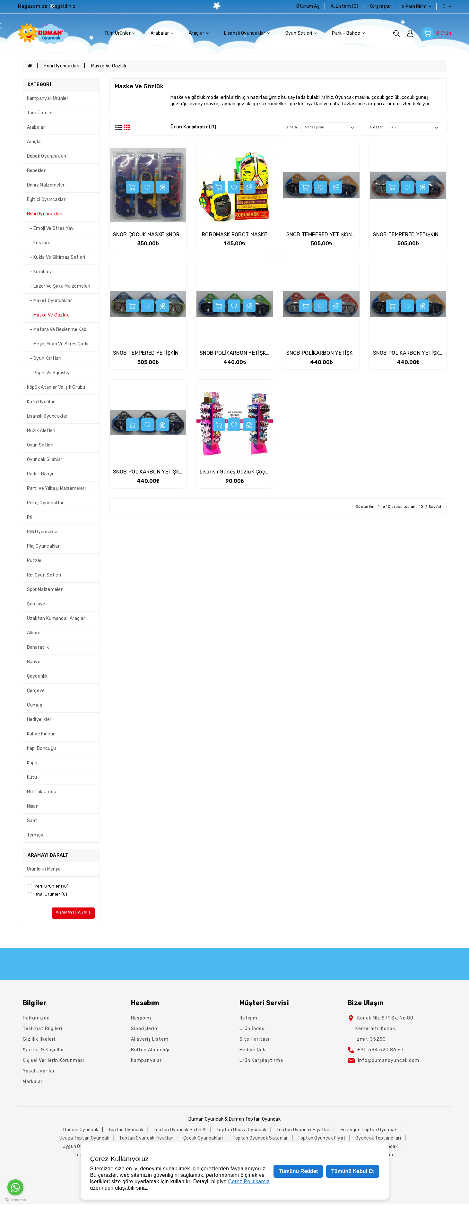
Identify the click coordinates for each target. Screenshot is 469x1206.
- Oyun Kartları (44, 358)
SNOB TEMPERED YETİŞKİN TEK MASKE (333, 234)
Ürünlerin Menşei (44, 869)
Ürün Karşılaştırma (261, 1060)
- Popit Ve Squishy (48, 373)
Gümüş (34, 705)
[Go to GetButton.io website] (15, 1200)
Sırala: (292, 127)
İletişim (248, 1018)
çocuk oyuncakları (203, 1138)
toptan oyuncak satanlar (260, 1138)
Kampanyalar (146, 1060)
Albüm (34, 633)
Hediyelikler (39, 719)
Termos (35, 835)
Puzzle (34, 560)
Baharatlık (38, 647)
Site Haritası (254, 1039)
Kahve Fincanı (42, 734)
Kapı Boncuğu (41, 748)
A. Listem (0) (344, 6)
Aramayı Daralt (73, 912)
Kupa (32, 763)
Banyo (34, 661)
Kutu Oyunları (41, 401)
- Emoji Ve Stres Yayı (51, 228)
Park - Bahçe (348, 33)
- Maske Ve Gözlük (48, 315)
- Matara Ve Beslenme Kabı (57, 329)
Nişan (33, 806)
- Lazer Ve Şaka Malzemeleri (59, 286)
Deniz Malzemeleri (46, 185)
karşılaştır (380, 6)
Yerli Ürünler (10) (48, 886)
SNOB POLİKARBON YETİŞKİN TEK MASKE (250, 353)
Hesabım (141, 1018)
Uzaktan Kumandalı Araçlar (56, 618)
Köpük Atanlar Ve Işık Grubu (56, 387)
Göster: (377, 127)
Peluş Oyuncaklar (45, 503)
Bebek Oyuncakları (46, 156)
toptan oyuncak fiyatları (303, 1129)
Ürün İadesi (252, 1028)
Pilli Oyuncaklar (43, 531)
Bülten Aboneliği (150, 1050)
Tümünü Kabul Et (352, 1171)
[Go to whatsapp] (15, 1187)
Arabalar (162, 33)
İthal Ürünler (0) (47, 894)
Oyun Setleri (301, 33)
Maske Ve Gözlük (109, 66)
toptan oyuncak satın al (180, 1129)
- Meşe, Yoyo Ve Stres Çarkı (58, 344)
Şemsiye (36, 604)
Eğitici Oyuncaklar (46, 199)
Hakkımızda (36, 1018)
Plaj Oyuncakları (44, 546)
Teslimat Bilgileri (42, 1028)
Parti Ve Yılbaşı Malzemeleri (56, 488)
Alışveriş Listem (150, 1039)
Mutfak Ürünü (41, 791)
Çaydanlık (37, 676)
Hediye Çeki (253, 1050)
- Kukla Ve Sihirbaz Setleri (56, 257)
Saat (32, 820)
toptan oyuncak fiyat (321, 1138)
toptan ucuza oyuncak (241, 1129)
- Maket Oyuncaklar (49, 300)
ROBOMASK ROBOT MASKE (234, 234)
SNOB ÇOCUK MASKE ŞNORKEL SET (156, 234)
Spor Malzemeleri (45, 589)
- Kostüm (38, 243)
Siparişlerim (145, 1028)
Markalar (33, 1081)
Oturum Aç (308, 6)
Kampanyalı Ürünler (47, 98)
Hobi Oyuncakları (61, 66)
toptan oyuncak (125, 1129)
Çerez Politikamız (249, 1181)
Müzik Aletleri (41, 430)
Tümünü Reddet (298, 1171)
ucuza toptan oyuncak (84, 1138)
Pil (29, 517)
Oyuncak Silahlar (45, 459)
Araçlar (199, 33)
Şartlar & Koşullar (43, 1050)
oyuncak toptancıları (378, 1138)
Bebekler (36, 170)
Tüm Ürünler (119, 33)
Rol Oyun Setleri (44, 575)
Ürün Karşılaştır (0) (193, 127)
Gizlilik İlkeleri (39, 1039)
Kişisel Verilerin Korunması (53, 1060)
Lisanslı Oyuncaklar (247, 33)
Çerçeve (36, 690)
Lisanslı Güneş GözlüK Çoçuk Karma (244, 472)
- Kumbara (40, 271)
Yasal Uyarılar (39, 1071)
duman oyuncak (80, 1129)
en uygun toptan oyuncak (369, 1129)
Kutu (32, 777)
